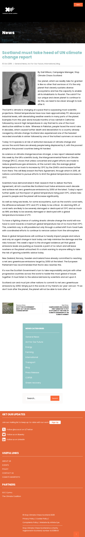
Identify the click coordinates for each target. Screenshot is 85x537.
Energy (28, 347)
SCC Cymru (7, 492)
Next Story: (59, 309)
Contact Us (8, 473)
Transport (30, 362)
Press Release (32, 372)
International (31, 357)
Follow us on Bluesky (13, 434)
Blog (27, 367)
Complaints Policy (30, 522)
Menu (78, 5)
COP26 (28, 377)
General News (32, 336)
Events (5, 465)
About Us (6, 461)
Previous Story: (26, 308)
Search (55, 398)
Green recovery (33, 382)
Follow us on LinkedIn (13, 439)
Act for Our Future (34, 342)
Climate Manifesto (11, 477)
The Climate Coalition (11, 496)
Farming (29, 352)
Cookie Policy (42, 518)
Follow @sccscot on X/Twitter (17, 429)
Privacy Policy (29, 518)
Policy (5, 469)
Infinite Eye (54, 522)
